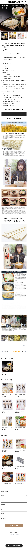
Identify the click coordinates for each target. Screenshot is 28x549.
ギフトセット (4, 518)
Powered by (14, 534)
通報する (25, 345)
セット (2, 509)
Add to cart (14, 114)
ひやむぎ (3, 504)
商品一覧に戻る (14, 525)
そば (2, 500)
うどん (2, 495)
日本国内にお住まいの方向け (14, 118)
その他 (2, 513)
